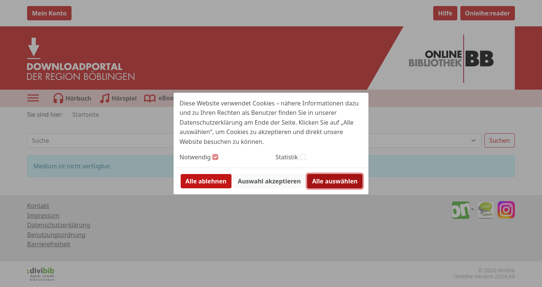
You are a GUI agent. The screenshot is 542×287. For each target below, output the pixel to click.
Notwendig (195, 157)
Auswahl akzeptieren (269, 181)
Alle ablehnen (206, 181)
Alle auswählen (335, 181)
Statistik (287, 157)
